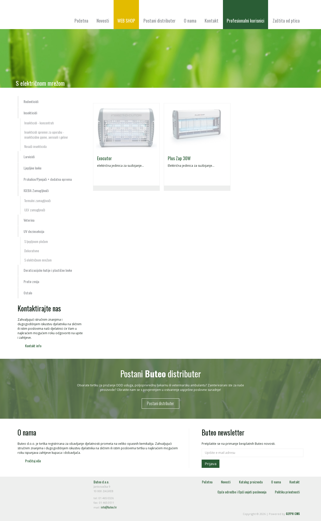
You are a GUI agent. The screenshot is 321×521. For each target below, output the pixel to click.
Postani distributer (159, 20)
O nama (190, 20)
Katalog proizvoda (251, 481)
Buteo (45, 17)
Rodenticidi (31, 101)
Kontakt (211, 20)
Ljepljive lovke (32, 167)
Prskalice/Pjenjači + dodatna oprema (48, 179)
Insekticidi (30, 112)
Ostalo (28, 292)
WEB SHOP (126, 20)
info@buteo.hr (109, 507)
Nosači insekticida (35, 146)
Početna (81, 20)
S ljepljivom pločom (36, 241)
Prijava (210, 463)
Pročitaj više (33, 460)
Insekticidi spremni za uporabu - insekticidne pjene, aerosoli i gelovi (46, 134)
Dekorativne (31, 250)
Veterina (29, 220)
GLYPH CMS (293, 514)
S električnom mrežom (38, 260)
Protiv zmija (31, 281)
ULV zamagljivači (34, 209)
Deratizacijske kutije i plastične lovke (48, 270)
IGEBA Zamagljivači (36, 190)
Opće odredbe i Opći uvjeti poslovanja (241, 491)
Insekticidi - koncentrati (39, 122)
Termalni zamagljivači (37, 200)
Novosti (103, 20)
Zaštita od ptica (286, 20)
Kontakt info (33, 345)
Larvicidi (29, 156)
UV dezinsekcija (34, 231)
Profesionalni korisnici (245, 20)
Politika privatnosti (287, 491)
